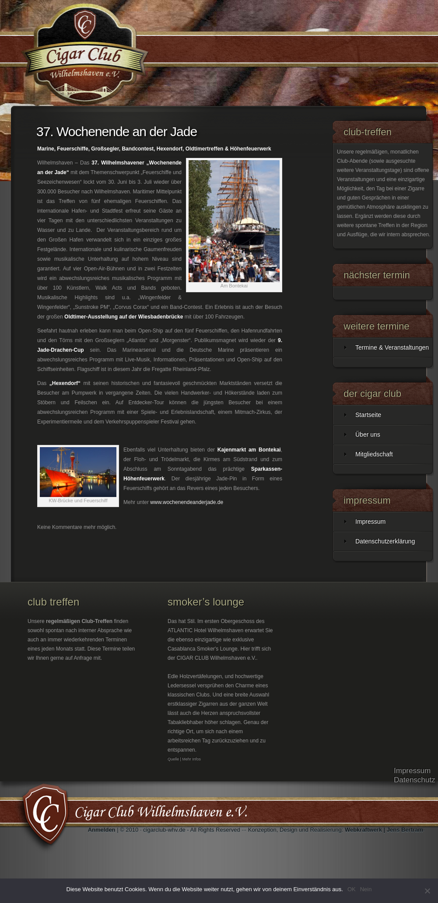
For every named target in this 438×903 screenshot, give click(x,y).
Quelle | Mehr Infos (184, 759)
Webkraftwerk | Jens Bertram (384, 829)
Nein (366, 889)
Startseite (368, 414)
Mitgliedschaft (374, 454)
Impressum (370, 521)
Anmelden (102, 829)
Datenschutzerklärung (385, 541)
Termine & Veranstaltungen (392, 347)
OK (351, 889)
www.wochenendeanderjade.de (186, 502)
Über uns (367, 434)
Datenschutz (414, 780)
